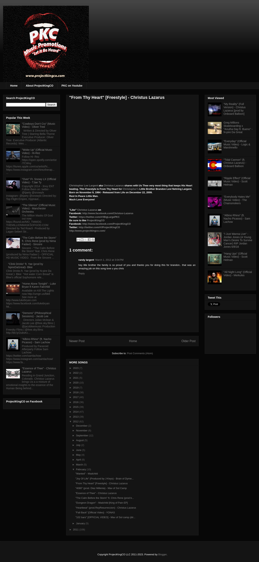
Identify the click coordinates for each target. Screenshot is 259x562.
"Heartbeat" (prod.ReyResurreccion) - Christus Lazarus (105, 507)
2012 (76, 421)
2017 (76, 397)
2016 (76, 402)
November (82, 430)
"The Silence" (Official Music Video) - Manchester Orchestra (38, 208)
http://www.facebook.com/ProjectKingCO (106, 223)
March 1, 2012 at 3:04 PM (109, 259)
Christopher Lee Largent (83, 185)
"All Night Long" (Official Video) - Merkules (238, 273)
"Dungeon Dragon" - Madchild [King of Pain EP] (101, 502)
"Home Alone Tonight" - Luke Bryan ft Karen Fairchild (39, 285)
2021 (76, 377)
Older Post (188, 341)
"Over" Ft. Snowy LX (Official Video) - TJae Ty (39, 181)
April (79, 459)
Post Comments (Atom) (140, 353)
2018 (76, 392)
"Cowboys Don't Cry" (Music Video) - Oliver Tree (38, 125)
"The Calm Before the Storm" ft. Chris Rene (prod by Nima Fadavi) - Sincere (39, 241)
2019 (76, 387)
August (80, 440)
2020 (76, 382)
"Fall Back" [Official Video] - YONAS (95, 512)
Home (14, 85)
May (78, 454)
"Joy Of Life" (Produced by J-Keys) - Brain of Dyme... (104, 478)
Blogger (162, 554)
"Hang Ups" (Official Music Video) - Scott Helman (236, 257)
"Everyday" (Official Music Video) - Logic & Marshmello (237, 144)
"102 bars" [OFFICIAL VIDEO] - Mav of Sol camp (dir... (105, 517)
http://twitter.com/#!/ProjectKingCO (99, 227)
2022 (76, 372)
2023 (76, 368)
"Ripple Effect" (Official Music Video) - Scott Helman (237, 181)
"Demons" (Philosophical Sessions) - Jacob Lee (36, 314)
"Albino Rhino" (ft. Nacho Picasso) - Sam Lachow (36, 341)
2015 (76, 407)
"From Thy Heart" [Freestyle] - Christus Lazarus (101, 483)
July (78, 445)
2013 (76, 416)
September (82, 435)
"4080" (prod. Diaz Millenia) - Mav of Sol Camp (101, 488)
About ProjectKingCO (39, 85)
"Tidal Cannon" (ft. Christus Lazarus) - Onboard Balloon (235, 163)
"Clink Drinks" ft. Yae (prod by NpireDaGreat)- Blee (25, 265)
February (81, 469)
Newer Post (77, 341)
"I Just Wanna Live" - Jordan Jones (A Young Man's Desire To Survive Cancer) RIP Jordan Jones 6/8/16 (238, 240)
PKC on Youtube (72, 85)
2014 (76, 411)
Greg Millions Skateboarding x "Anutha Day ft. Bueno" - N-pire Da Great (238, 127)
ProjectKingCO (95, 220)
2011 (76, 529)
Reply (81, 273)
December (82, 425)
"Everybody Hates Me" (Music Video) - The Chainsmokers (237, 200)
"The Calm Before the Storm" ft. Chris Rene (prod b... (104, 497)
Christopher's (131, 189)
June (79, 450)
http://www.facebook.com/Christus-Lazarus (107, 213)
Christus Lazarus (114, 185)
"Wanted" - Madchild (86, 473)
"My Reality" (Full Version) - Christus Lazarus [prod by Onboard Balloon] (235, 108)
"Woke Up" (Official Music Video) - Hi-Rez (37, 151)
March (80, 464)
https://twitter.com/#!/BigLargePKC (99, 216)
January (81, 523)
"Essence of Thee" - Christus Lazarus (96, 493)
